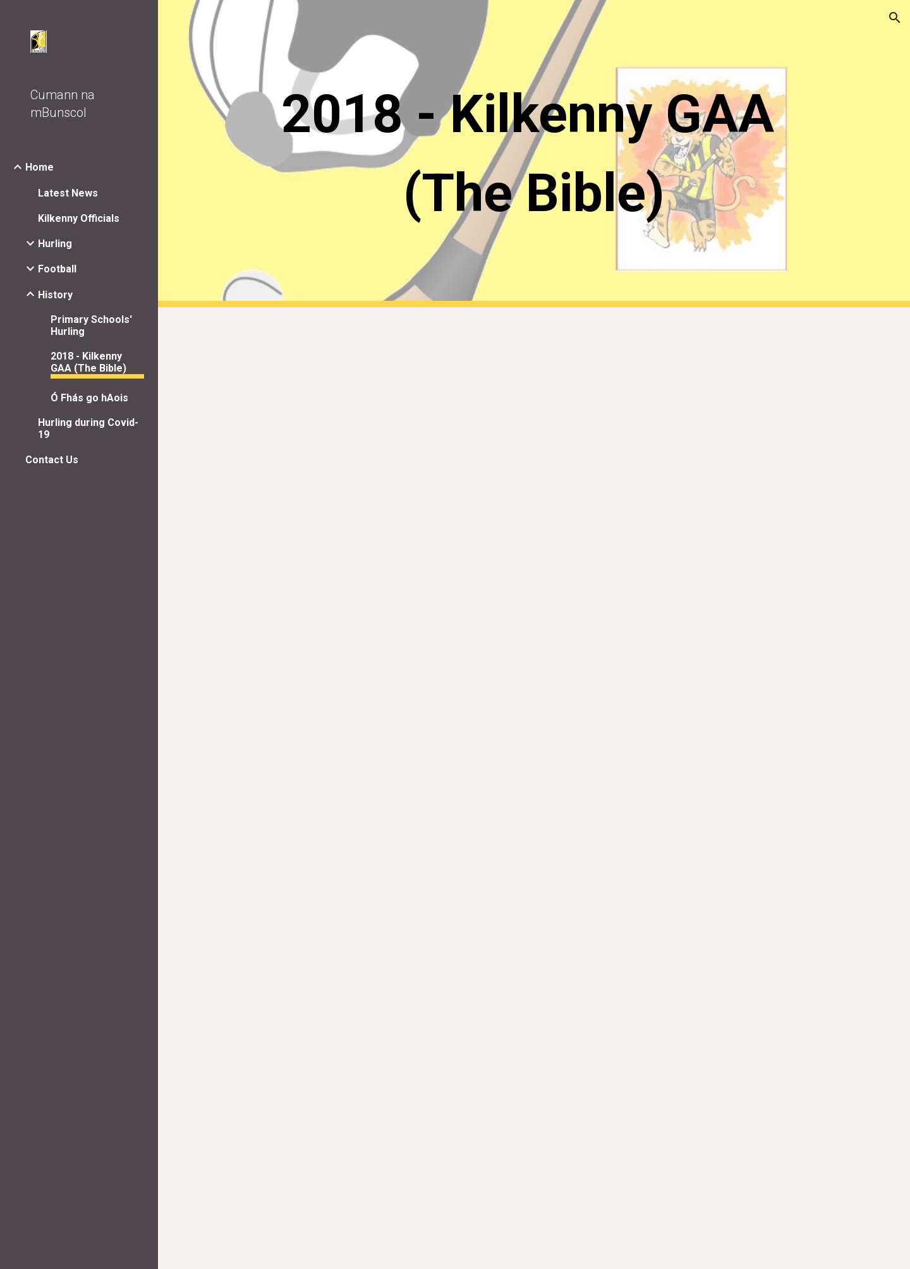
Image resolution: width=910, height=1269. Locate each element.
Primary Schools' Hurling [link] (91, 325)
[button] (895, 18)
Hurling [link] (55, 244)
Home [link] (39, 167)
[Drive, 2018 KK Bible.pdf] (534, 788)
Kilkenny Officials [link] (78, 218)
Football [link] (57, 269)
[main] (534, 153)
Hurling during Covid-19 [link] (88, 428)
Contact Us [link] (51, 460)
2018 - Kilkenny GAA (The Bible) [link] (88, 362)
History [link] (55, 295)
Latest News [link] (68, 193)
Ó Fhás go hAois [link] (89, 398)
